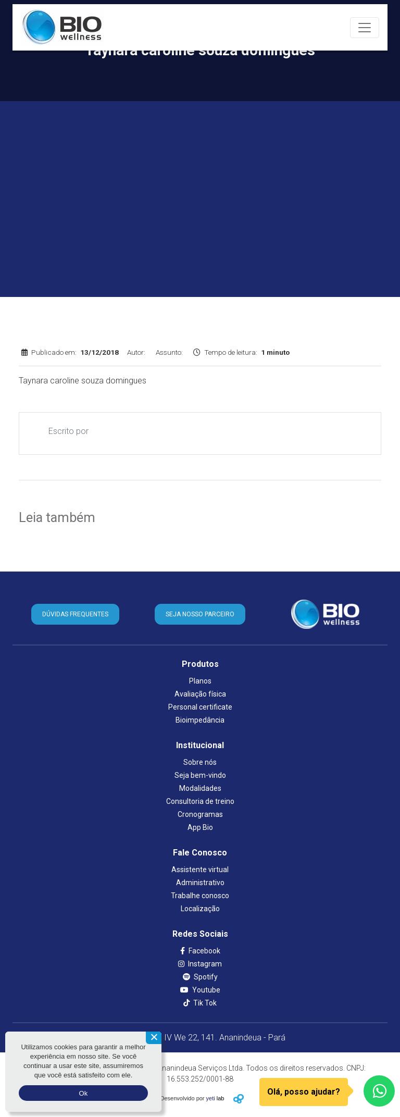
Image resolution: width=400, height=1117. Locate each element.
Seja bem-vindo (200, 775)
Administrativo (200, 882)
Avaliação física (200, 694)
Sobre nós (200, 762)
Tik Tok (200, 1003)
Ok (83, 1093)
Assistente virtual (200, 869)
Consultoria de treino (200, 801)
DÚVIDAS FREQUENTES (75, 614)
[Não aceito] (153, 1038)
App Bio (200, 827)
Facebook (200, 951)
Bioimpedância (200, 720)
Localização (200, 908)
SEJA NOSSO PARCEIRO (200, 614)
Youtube (200, 990)
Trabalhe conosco (200, 895)
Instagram (200, 964)
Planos (200, 681)
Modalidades (200, 788)
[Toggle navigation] (364, 27)
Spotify (200, 977)
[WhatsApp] (379, 1091)
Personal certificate (200, 707)
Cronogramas (200, 814)
